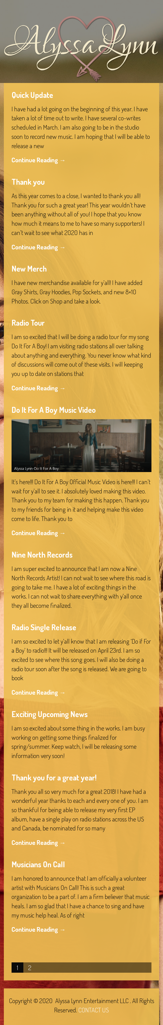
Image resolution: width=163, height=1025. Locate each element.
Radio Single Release (44, 627)
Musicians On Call (38, 864)
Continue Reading (39, 160)
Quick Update (32, 95)
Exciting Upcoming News (50, 714)
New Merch (29, 268)
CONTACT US (93, 1010)
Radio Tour (28, 322)
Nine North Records (42, 554)
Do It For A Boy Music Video (54, 410)
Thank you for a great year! (54, 777)
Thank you (28, 182)
